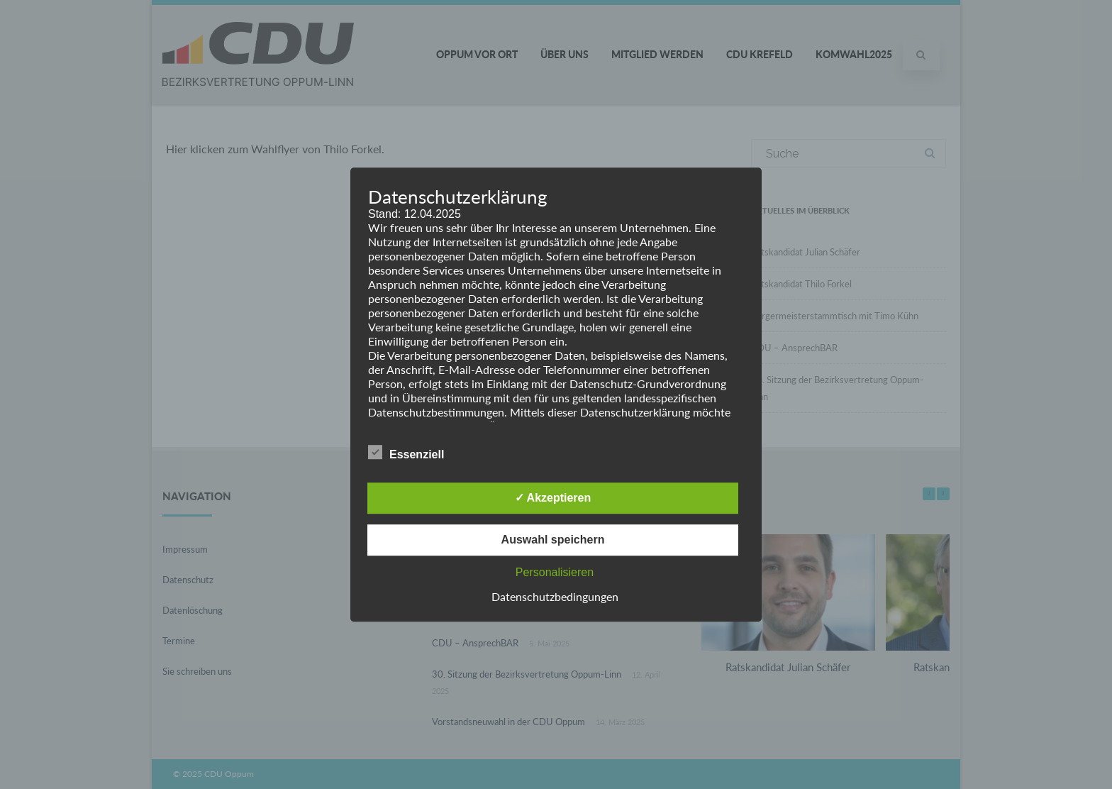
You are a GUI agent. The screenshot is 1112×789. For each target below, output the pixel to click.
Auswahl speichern (553, 540)
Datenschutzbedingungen (554, 596)
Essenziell (406, 451)
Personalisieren (555, 572)
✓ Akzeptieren (553, 498)
